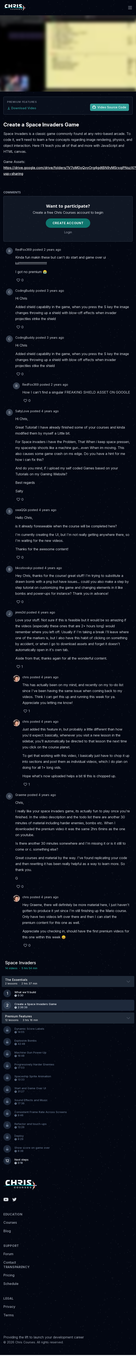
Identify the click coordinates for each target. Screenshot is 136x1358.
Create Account (68, 223)
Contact (9, 1262)
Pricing (8, 1275)
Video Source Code (109, 107)
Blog (7, 1231)
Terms (8, 1315)
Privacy (9, 1306)
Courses (10, 1222)
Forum (8, 1254)
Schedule (11, 1284)
